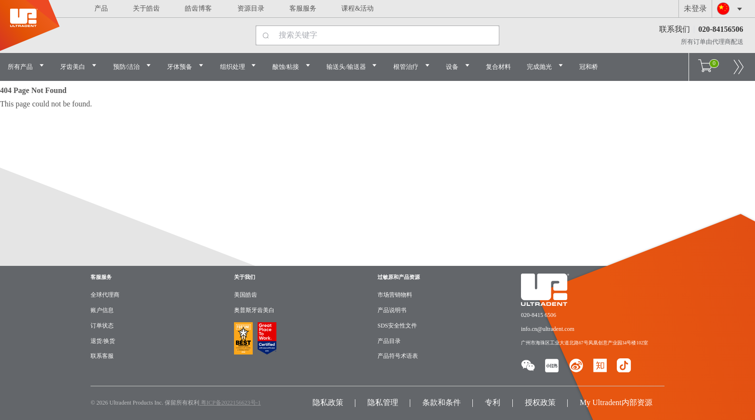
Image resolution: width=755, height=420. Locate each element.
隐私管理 (382, 402)
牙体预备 (185, 66)
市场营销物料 (395, 294)
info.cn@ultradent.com (547, 329)
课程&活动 (357, 8)
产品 (101, 8)
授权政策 (540, 402)
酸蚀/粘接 (292, 66)
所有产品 (26, 66)
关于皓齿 (146, 8)
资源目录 (250, 8)
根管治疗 (411, 66)
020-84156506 (720, 29)
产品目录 (389, 341)
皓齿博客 (198, 8)
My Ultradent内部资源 (616, 402)
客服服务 (302, 8)
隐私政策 (327, 402)
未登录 (695, 8)
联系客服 (102, 356)
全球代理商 (105, 294)
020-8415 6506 (538, 315)
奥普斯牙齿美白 (254, 310)
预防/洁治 (132, 66)
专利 (492, 402)
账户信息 (102, 310)
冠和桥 (588, 66)
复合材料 (498, 66)
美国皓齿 (245, 294)
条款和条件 (441, 402)
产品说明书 (392, 310)
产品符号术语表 (398, 356)
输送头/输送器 (352, 66)
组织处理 (238, 66)
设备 (458, 66)
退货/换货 (103, 341)
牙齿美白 (78, 66)
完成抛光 (545, 66)
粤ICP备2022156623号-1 (230, 402)
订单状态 (102, 325)
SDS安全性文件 (397, 325)
